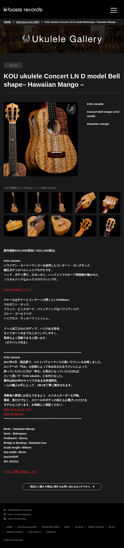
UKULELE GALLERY (27, 527)
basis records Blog (15, 519)
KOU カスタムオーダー (18, 409)
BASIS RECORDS (50, 527)
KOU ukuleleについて (17, 289)
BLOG (112, 527)
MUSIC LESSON (96, 527)
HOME (9, 527)
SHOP (67, 527)
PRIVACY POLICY (14, 532)
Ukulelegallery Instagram (18, 510)
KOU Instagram (14, 414)
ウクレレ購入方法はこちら (20, 471)
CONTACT (51, 532)
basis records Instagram (17, 514)
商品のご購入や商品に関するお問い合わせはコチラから (60, 486)
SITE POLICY (34, 532)
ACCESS (79, 527)
